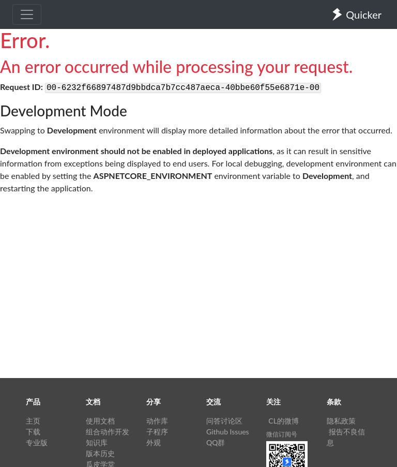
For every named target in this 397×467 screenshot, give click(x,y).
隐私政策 (341, 420)
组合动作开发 (107, 431)
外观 (153, 442)
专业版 (37, 442)
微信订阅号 (281, 434)
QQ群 (215, 442)
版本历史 (100, 453)
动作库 (157, 420)
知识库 (97, 442)
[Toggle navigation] (26, 14)
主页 (33, 420)
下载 (33, 431)
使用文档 (100, 420)
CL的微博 (283, 420)
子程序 (157, 431)
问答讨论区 (224, 420)
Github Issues (227, 431)
